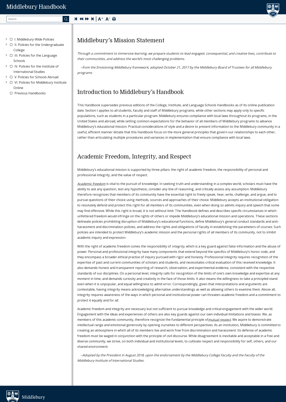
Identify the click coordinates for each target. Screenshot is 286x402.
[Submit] (66, 19)
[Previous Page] (81, 19)
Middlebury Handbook (36, 7)
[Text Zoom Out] (107, 18)
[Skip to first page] (76, 19)
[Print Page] (114, 19)
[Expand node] (6, 39)
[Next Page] (87, 19)
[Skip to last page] (92, 19)
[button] (34, 39)
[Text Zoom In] (100, 19)
